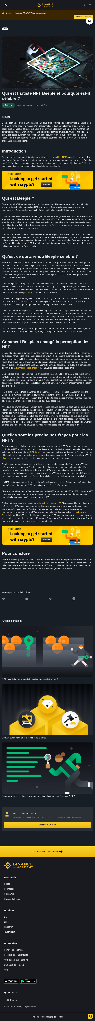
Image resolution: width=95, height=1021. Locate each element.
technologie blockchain (26, 368)
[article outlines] (89, 21)
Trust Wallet (9, 932)
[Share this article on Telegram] (50, 598)
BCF (6, 917)
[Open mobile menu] (90, 5)
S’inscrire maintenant (47, 825)
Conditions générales (13, 950)
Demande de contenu (14, 965)
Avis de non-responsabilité (16, 960)
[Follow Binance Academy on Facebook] (5, 993)
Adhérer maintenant (83, 17)
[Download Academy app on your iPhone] (11, 981)
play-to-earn (7, 458)
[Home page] (45, 5)
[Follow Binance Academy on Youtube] (17, 992)
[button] (89, 5)
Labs (6, 922)
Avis (6, 970)
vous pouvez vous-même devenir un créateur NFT (38, 503)
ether (30, 292)
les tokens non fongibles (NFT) (53, 157)
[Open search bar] (83, 5)
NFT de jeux (35, 452)
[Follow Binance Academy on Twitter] (9, 992)
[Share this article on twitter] (3, 598)
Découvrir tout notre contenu (47, 851)
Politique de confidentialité (16, 955)
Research (8, 927)
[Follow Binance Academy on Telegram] (13, 993)
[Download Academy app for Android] (28, 981)
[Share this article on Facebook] (26, 598)
